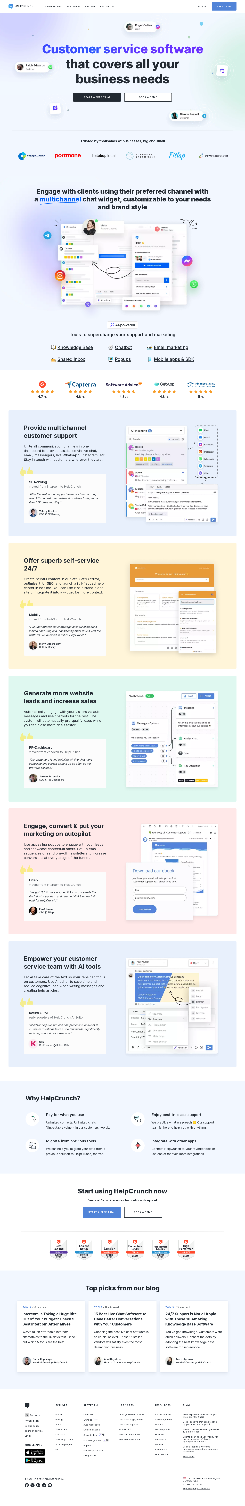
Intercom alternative (129, 1434)
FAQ (57, 1449)
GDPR (28, 1436)
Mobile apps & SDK (94, 1450)
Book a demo (148, 97)
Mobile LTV (125, 1429)
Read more (188, 1456)
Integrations (90, 1455)
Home (58, 1414)
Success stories (163, 1414)
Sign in (202, 6)
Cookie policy (32, 1426)
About (58, 1424)
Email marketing (92, 1430)
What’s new (61, 1429)
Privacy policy (32, 1421)
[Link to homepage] (27, 1406)
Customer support (128, 1424)
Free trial (224, 6)
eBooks (159, 1424)
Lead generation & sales (131, 1414)
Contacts (60, 1434)
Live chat (88, 1414)
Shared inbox (94, 1435)
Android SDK (161, 1449)
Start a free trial (97, 97)
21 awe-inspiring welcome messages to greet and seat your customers (200, 1449)
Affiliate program (64, 1444)
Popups (88, 1445)
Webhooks (160, 1439)
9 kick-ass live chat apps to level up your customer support (200, 1423)
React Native (161, 1454)
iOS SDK (159, 1444)
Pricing (90, 6)
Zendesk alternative (129, 1439)
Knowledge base (96, 1440)
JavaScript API (162, 1429)
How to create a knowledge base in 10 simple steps (201, 1430)
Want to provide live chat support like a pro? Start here (200, 1415)
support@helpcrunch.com (196, 1488)
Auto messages (92, 1425)
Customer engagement (131, 1419)
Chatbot (91, 1419)
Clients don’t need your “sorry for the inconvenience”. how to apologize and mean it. (200, 1439)
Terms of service (34, 1431)
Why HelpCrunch (64, 1439)
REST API (159, 1434)
